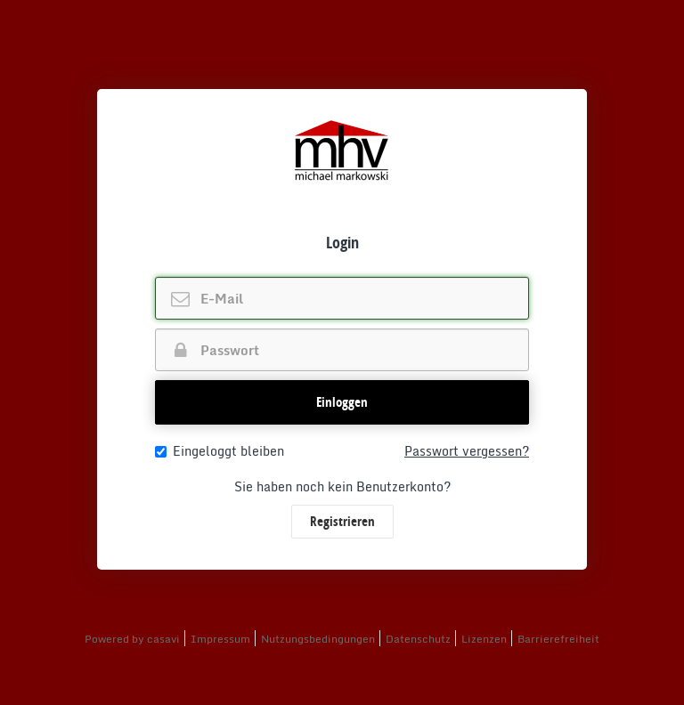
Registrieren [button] (342, 521)
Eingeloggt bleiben (219, 451)
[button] (342, 402)
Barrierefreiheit (558, 638)
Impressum (220, 638)
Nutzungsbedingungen (318, 638)
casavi (163, 638)
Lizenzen (484, 638)
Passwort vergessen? (466, 451)
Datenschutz (418, 638)
